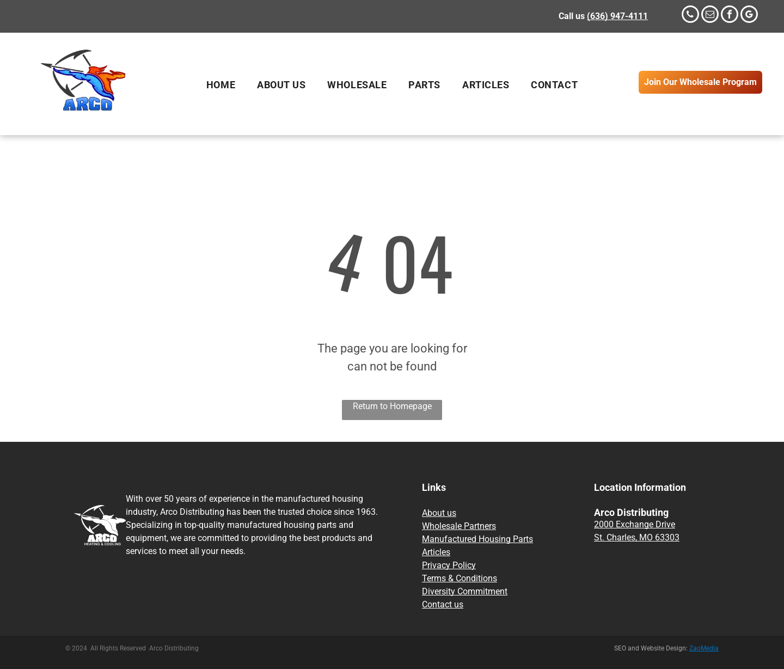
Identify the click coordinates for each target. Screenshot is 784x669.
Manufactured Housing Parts (477, 539)
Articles (436, 552)
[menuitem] (220, 85)
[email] (710, 15)
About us (439, 513)
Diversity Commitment (464, 591)
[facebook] (729, 15)
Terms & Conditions (459, 578)
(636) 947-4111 (617, 16)
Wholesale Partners (459, 526)
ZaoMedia (704, 648)
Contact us (442, 604)
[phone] (690, 15)
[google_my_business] (749, 15)
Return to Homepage (392, 406)
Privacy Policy (449, 565)
